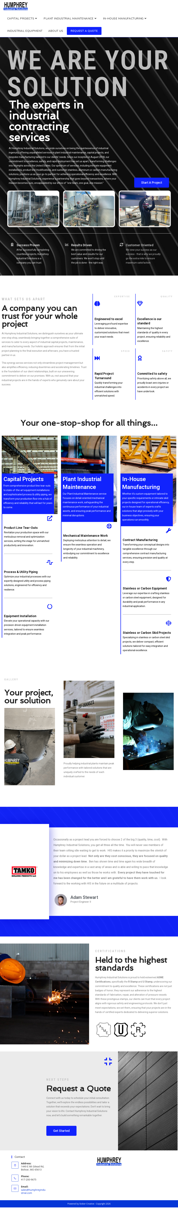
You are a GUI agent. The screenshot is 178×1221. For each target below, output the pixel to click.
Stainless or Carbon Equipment (145, 590)
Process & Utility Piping (21, 573)
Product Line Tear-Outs (21, 529)
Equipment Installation (20, 617)
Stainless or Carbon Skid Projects (147, 634)
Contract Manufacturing (140, 541)
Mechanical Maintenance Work (85, 537)
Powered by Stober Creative (80, 1205)
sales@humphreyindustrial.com (33, 1193)
